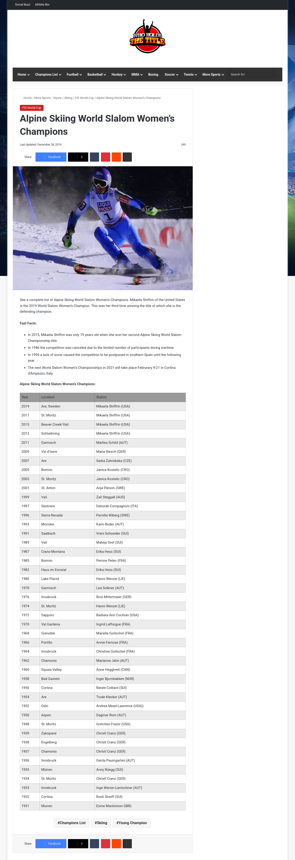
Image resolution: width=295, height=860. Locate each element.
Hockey (117, 74)
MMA (135, 74)
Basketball (95, 74)
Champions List (46, 74)
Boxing (153, 74)
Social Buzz (22, 4)
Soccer (170, 74)
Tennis (189, 74)
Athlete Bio (42, 4)
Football (73, 74)
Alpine (57, 98)
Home (22, 74)
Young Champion (133, 823)
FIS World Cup (84, 98)
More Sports (212, 74)
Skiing (68, 98)
